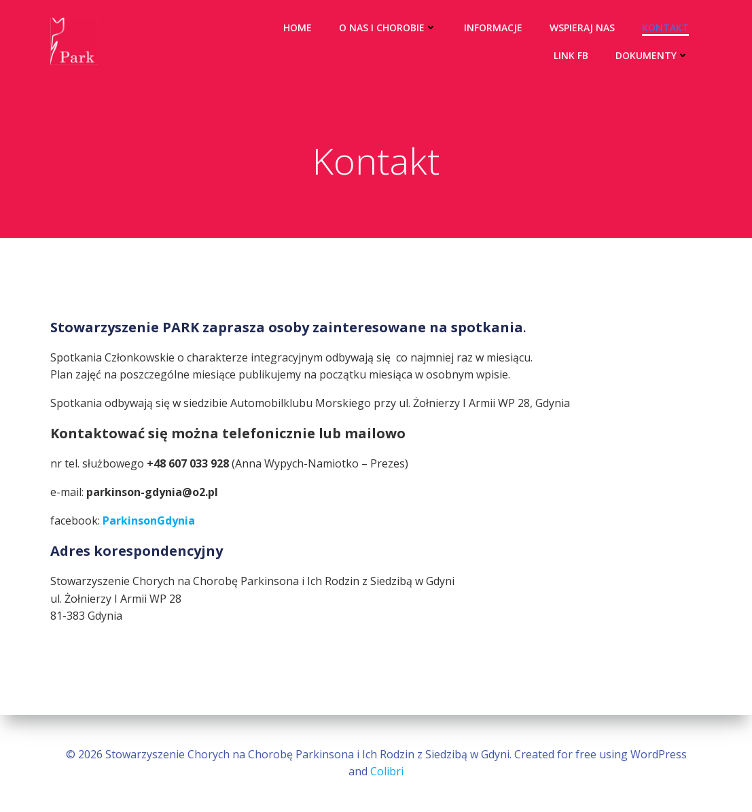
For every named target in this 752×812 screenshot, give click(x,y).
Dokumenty (652, 55)
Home (297, 27)
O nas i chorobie (388, 27)
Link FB (571, 55)
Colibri (387, 771)
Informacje (493, 27)
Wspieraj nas (582, 27)
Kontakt (665, 27)
